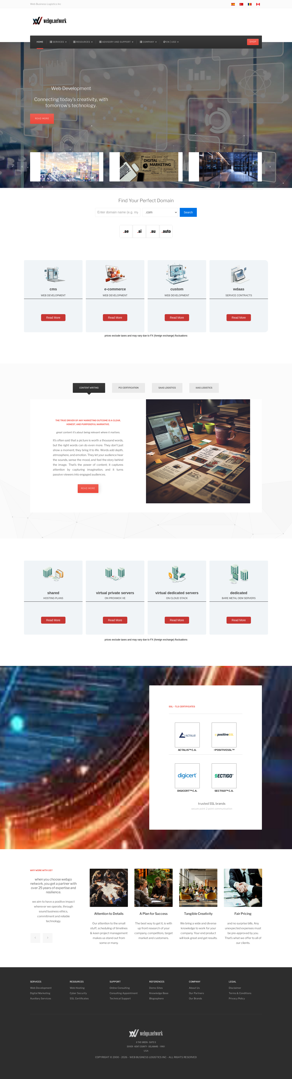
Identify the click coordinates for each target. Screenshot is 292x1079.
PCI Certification (128, 387)
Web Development (41, 987)
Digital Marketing (40, 993)
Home (40, 42)
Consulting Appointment (124, 993)
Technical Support (120, 998)
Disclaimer (235, 987)
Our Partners (196, 993)
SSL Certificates (79, 998)
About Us (194, 987)
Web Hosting (77, 987)
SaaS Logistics (167, 387)
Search (188, 212)
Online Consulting (120, 987)
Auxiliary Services (40, 998)
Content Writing (89, 387)
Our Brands (195, 998)
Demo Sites (156, 987)
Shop (253, 41)
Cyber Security (78, 993)
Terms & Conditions (240, 993)
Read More (53, 317)
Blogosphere (156, 998)
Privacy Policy (237, 998)
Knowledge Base (158, 993)
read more (88, 488)
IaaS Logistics (204, 387)
